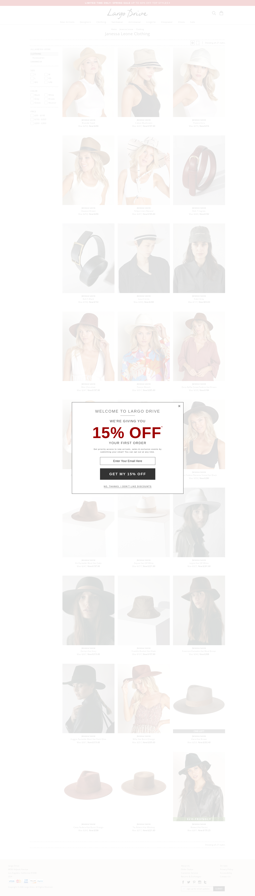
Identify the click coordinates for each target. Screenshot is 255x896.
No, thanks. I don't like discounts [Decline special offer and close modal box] (128, 486)
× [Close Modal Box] (179, 406)
